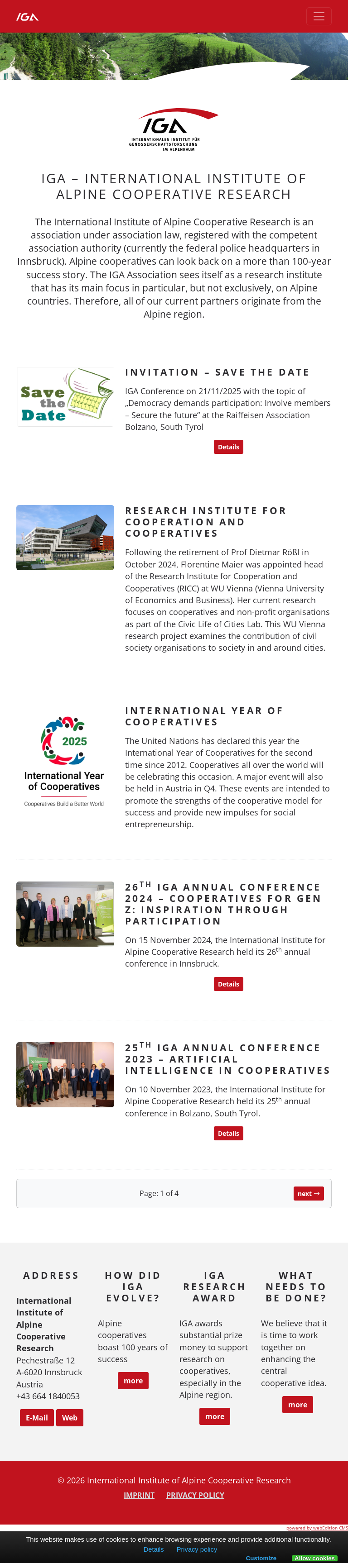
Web (69, 1418)
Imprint (139, 1495)
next (309, 1193)
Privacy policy (195, 1495)
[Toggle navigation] (319, 16)
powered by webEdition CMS (317, 1528)
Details (228, 447)
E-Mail (37, 1418)
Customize (261, 1558)
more (133, 1381)
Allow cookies (315, 1558)
